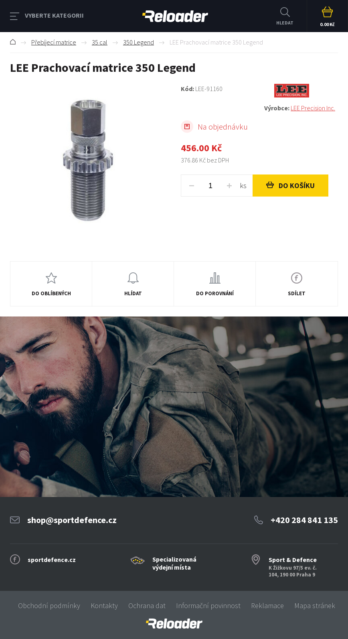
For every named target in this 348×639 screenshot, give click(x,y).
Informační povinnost (208, 605)
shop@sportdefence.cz (72, 519)
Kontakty (104, 605)
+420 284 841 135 (304, 519)
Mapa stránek (314, 605)
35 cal (99, 42)
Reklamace (267, 605)
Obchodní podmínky (49, 605)
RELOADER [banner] (175, 16)
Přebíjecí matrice (53, 42)
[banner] (174, 624)
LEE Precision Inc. (313, 108)
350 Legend (138, 42)
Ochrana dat (147, 605)
